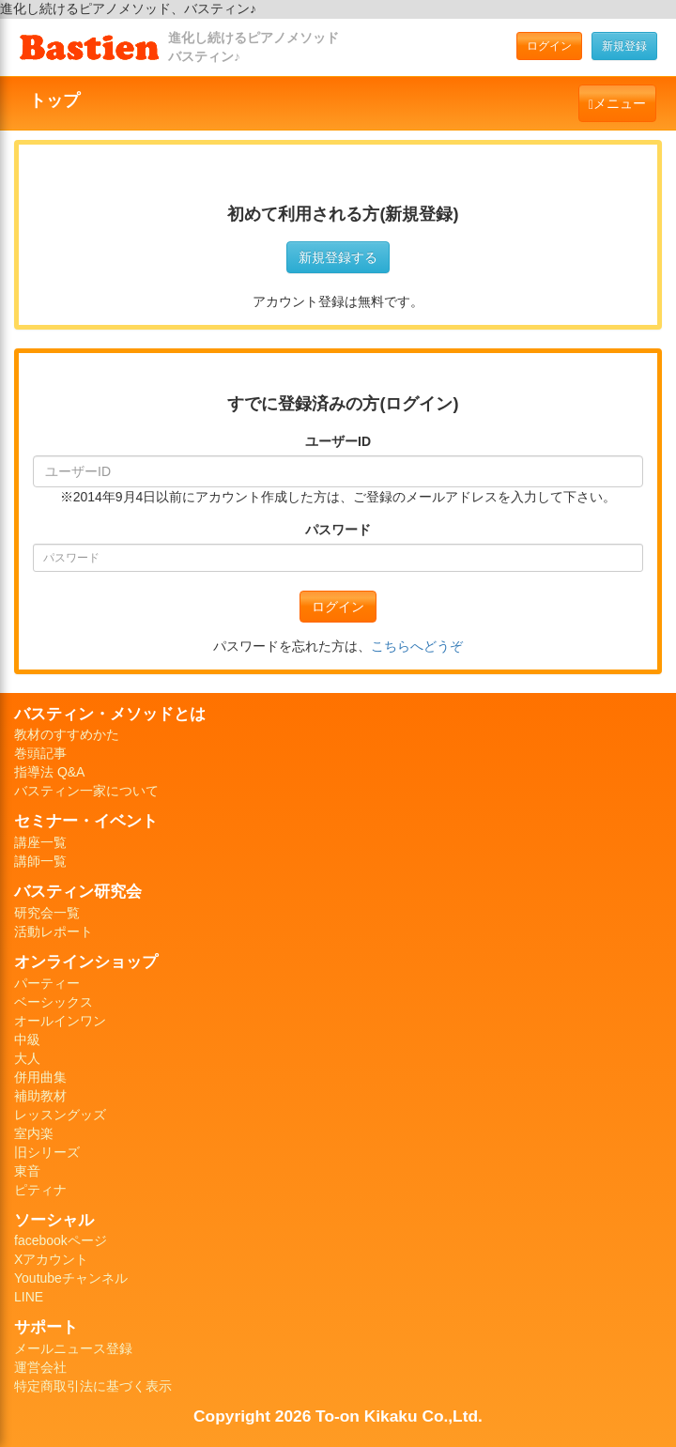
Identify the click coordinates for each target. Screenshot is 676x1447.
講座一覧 (40, 842)
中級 (27, 1039)
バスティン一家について (86, 790)
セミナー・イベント (86, 820)
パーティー (47, 983)
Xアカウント (51, 1259)
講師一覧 (40, 861)
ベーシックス (53, 1001)
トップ (54, 100)
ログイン (549, 46)
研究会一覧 (47, 912)
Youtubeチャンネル (71, 1277)
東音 (27, 1170)
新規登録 (624, 46)
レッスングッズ (60, 1114)
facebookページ (60, 1240)
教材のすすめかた (66, 734)
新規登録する (338, 257)
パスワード (338, 529)
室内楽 (34, 1133)
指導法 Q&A (49, 771)
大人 (27, 1058)
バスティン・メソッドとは (110, 713)
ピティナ (40, 1189)
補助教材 (40, 1095)
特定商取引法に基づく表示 (93, 1385)
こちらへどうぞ (417, 646)
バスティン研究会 (78, 891)
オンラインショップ (86, 961)
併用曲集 (40, 1077)
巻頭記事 (40, 753)
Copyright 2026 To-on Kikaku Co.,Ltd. (338, 1416)
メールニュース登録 (73, 1348)
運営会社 (40, 1367)
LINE (28, 1296)
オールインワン (60, 1020)
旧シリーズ (47, 1152)
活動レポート (53, 931)
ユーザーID (338, 441)
